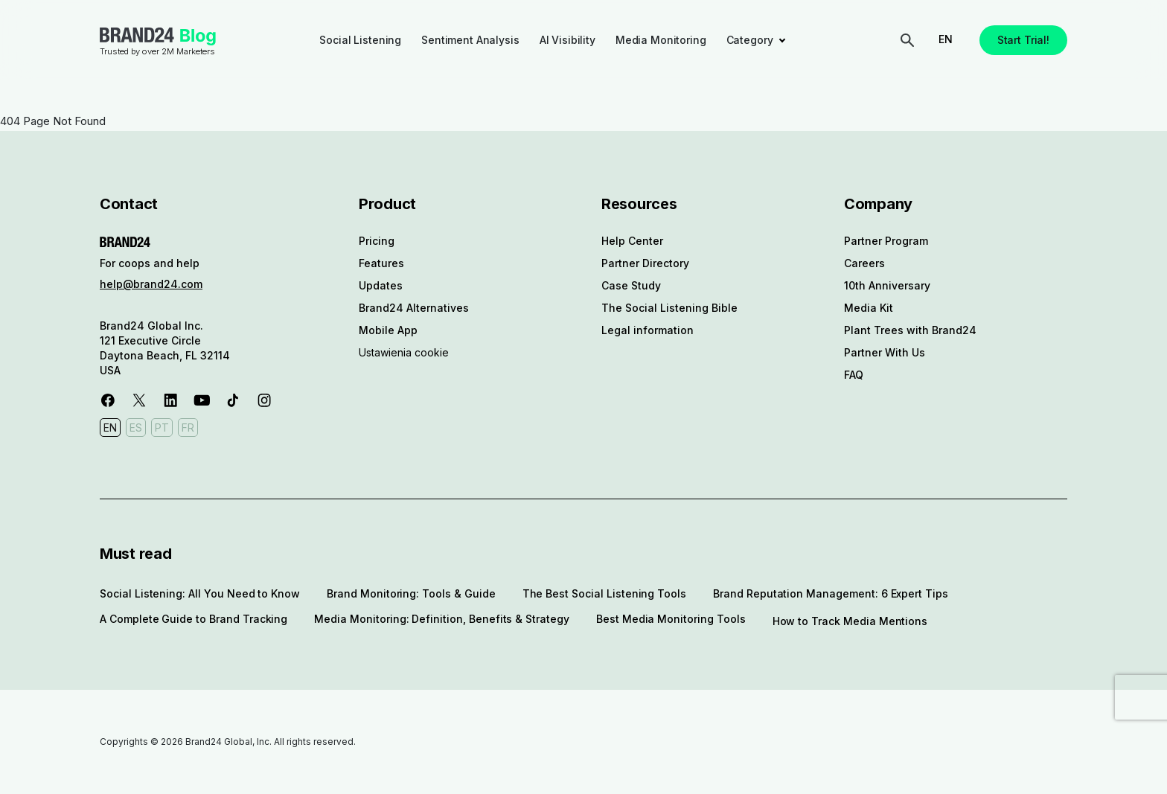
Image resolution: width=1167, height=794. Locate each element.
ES (136, 427)
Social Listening (360, 39)
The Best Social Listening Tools (604, 593)
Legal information (647, 330)
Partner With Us (884, 352)
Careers (864, 263)
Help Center (632, 240)
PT (162, 427)
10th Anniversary (887, 285)
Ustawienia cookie (404, 352)
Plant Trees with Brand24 (910, 330)
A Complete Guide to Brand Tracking (193, 618)
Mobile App (388, 330)
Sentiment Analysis (470, 39)
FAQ (853, 374)
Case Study (631, 285)
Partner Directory (645, 263)
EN (946, 39)
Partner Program (886, 240)
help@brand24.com (151, 284)
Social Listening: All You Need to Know (200, 593)
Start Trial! (1023, 39)
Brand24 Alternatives (414, 307)
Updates (381, 285)
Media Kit (868, 307)
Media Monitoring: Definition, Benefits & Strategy (441, 618)
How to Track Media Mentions (850, 621)
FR (188, 427)
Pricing (376, 240)
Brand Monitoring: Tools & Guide (411, 593)
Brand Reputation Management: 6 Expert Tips (830, 593)
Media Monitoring (661, 39)
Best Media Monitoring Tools (671, 618)
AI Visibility (567, 39)
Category (749, 39)
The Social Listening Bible (669, 307)
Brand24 (137, 35)
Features (381, 263)
